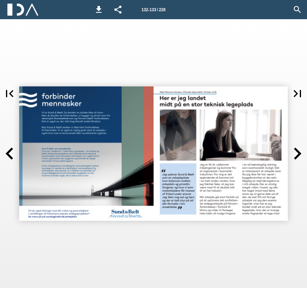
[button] (98, 9)
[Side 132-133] (153, 9)
